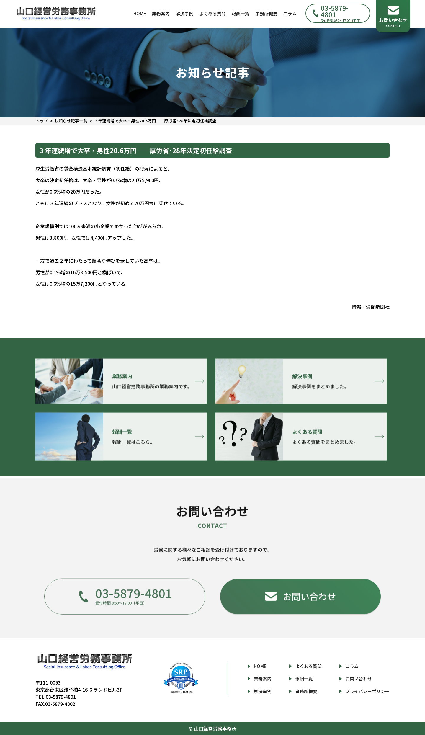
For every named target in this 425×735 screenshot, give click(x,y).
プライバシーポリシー (367, 691)
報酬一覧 (240, 13)
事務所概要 (266, 13)
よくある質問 (212, 13)
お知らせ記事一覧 (70, 121)
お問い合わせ (358, 678)
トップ (41, 121)
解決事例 (184, 13)
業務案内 (161, 13)
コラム (290, 13)
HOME (139, 13)
